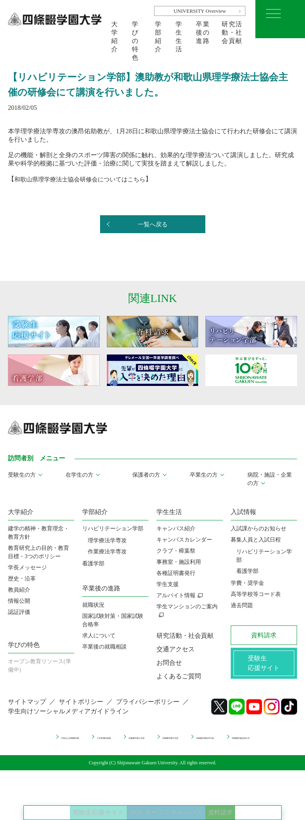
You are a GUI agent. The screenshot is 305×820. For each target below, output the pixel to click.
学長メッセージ (27, 568)
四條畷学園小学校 (186, 742)
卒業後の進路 (203, 29)
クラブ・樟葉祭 (175, 551)
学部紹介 (158, 29)
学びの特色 (135, 29)
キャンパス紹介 (175, 529)
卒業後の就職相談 (104, 647)
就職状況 (93, 605)
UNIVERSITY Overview (200, 11)
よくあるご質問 (178, 676)
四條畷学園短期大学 (189, 749)
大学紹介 (114, 29)
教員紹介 (19, 590)
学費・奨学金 (247, 583)
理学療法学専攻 (107, 540)
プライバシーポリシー (148, 708)
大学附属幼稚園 (127, 742)
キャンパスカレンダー (184, 540)
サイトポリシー (81, 708)
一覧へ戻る (152, 224)
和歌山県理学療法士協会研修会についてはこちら (84, 178)
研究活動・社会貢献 (232, 29)
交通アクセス (175, 649)
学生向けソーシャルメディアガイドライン (68, 718)
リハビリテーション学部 (112, 529)
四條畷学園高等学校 (122, 749)
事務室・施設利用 (178, 562)
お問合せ (169, 662)
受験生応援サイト (69, 804)
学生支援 (167, 584)
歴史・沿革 (22, 579)
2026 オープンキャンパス (170, 804)
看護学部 (93, 564)
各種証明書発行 (175, 573)
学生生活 (179, 29)
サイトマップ (27, 708)
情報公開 (19, 601)
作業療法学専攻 (107, 552)
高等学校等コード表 (256, 594)
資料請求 (253, 804)
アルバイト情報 (175, 595)
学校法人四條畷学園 (65, 742)
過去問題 (242, 605)
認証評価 (19, 612)
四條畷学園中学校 (249, 742)
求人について (99, 636)
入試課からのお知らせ (258, 529)
